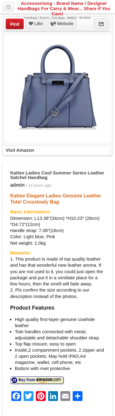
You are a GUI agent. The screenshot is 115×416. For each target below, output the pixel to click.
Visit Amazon (20, 150)
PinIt (14, 24)
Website (62, 24)
